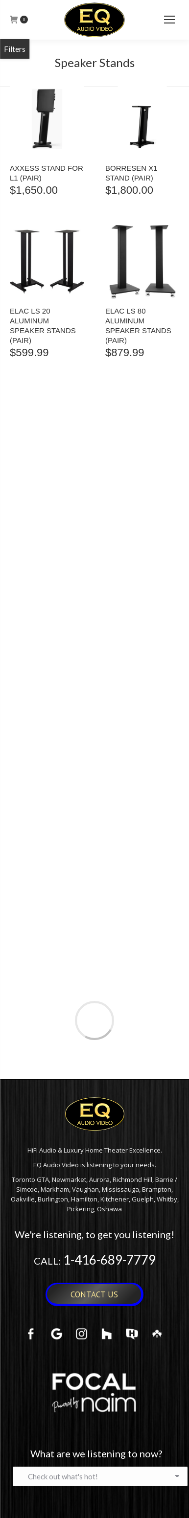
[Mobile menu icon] (169, 19)
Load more (94, 1020)
